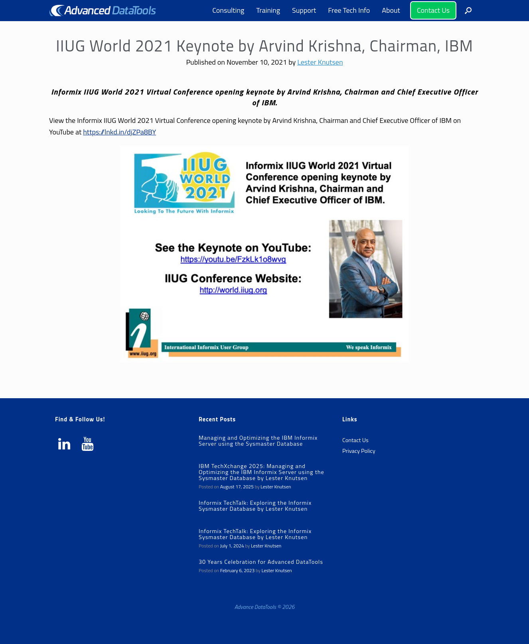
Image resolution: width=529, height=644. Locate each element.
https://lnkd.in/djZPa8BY (119, 131)
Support (304, 10)
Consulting (228, 10)
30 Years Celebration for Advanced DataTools (261, 561)
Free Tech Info (349, 10)
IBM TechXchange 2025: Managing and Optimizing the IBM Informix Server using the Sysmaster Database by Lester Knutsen (261, 472)
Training (268, 10)
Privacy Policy (358, 450)
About (391, 10)
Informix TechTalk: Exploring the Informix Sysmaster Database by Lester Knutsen (255, 505)
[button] (468, 10)
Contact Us (433, 10)
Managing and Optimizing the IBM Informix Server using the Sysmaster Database (258, 440)
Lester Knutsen (320, 62)
